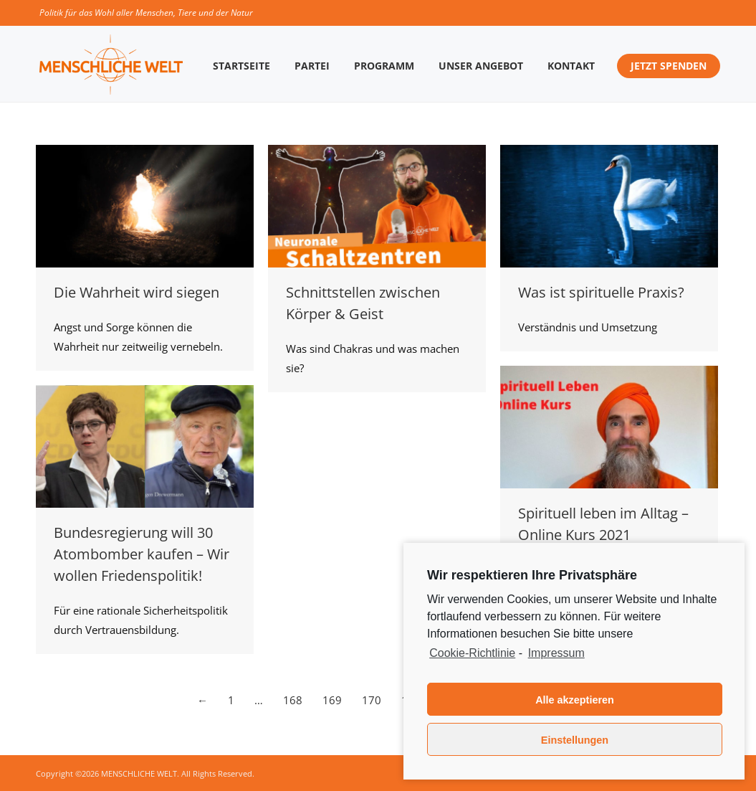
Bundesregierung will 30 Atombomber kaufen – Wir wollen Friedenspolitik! (141, 554)
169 (332, 700)
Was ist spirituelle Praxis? (601, 292)
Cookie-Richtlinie (472, 653)
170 (371, 700)
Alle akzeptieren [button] (574, 700)
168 (292, 700)
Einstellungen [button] (574, 740)
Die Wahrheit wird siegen (136, 292)
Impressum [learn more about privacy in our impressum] (556, 653)
